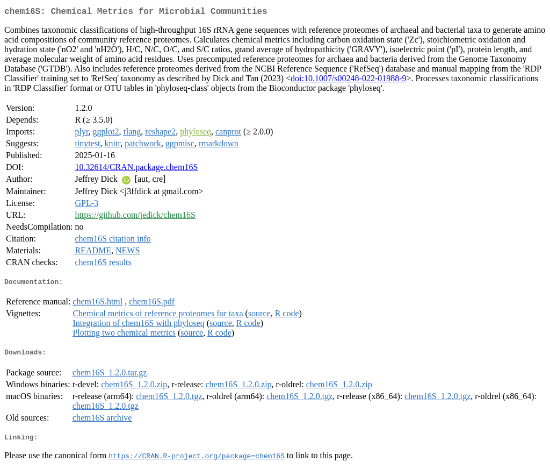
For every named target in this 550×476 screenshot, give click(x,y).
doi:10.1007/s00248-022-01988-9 (349, 80)
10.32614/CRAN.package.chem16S (136, 169)
